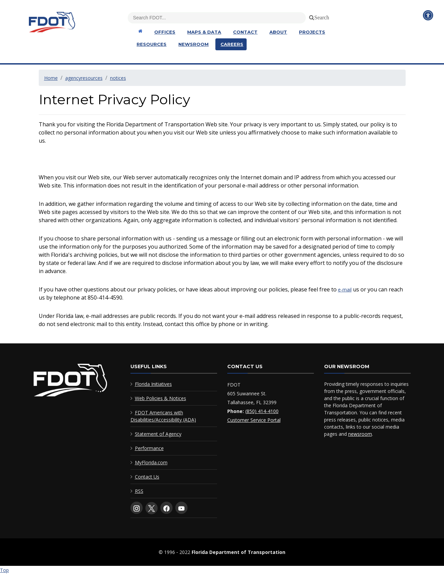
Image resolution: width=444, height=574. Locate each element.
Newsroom (193, 44)
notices (118, 78)
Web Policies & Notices (160, 398)
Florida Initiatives (153, 384)
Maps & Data (204, 32)
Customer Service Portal (254, 420)
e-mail (345, 289)
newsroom (360, 434)
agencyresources (84, 78)
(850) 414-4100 (262, 411)
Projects (312, 32)
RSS (139, 491)
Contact (245, 32)
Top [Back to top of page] (4, 570)
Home (51, 78)
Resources (151, 44)
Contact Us (147, 476)
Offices (164, 32)
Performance (149, 448)
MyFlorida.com (151, 462)
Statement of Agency (158, 434)
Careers (231, 44)
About (278, 32)
